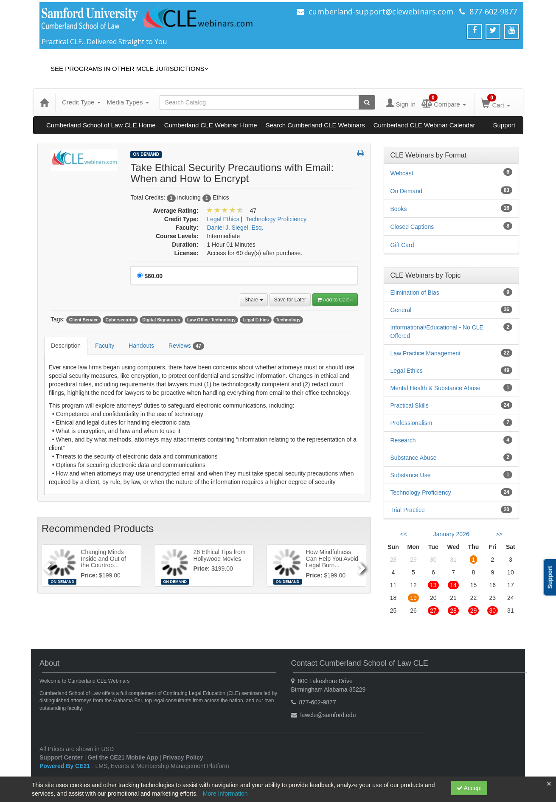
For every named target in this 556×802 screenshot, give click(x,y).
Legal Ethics (406, 370)
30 (492, 610)
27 (433, 610)
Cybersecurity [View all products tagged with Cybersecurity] (120, 319)
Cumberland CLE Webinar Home (210, 125)
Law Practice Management (425, 353)
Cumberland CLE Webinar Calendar (424, 125)
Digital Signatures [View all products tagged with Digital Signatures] (161, 319)
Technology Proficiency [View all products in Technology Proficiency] (276, 219)
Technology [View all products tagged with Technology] (288, 319)
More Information (225, 793)
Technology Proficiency (420, 492)
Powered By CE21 (65, 766)
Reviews (186, 346)
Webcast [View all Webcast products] (401, 173)
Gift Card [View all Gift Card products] (402, 245)
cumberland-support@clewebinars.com (381, 11)
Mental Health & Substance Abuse (435, 388)
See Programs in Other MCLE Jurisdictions (130, 68)
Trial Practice (407, 510)
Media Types (128, 102)
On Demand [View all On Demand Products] (146, 154)
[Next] (362, 565)
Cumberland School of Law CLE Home (101, 125)
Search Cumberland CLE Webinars (315, 125)
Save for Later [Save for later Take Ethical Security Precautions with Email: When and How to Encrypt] (290, 300)
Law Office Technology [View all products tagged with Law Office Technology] (211, 319)
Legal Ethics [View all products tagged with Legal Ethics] (256, 319)
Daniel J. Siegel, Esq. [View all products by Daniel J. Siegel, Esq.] (235, 227)
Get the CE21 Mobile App (122, 757)
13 (433, 585)
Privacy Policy (183, 757)
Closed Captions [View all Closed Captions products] (412, 226)
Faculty (104, 345)
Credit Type (81, 102)
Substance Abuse (413, 457)
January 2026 (451, 534)
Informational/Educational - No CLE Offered (436, 331)
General (401, 310)
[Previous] (45, 565)
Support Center (61, 757)
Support (504, 125)
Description (66, 345)
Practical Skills (409, 405)
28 (453, 610)
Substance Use (410, 475)
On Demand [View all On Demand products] (406, 191)
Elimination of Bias (414, 292)
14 (453, 585)
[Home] (44, 102)
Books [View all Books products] (398, 208)
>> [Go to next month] (498, 534)
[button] (360, 153)
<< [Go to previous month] (403, 534)
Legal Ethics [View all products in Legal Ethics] (223, 219)
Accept (469, 788)
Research (403, 440)
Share (253, 300)
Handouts (141, 345)
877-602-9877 (493, 11)
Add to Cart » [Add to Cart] (335, 300)
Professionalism (411, 422)
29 (473, 610)
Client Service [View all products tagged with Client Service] (83, 319)
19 (413, 597)
